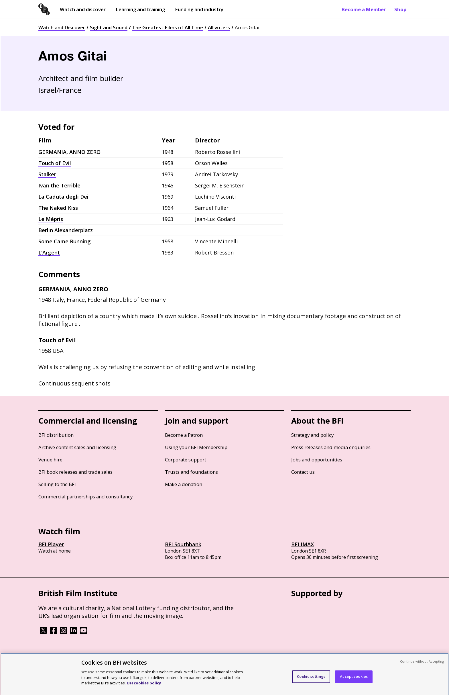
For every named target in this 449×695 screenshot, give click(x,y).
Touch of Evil (54, 163)
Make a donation (183, 484)
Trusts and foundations (191, 472)
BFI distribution (56, 435)
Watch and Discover (61, 27)
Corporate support (185, 459)
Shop (400, 9)
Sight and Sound (108, 27)
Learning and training (140, 9)
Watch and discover (83, 9)
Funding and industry (199, 9)
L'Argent (49, 252)
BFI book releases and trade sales (75, 472)
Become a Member (364, 9)
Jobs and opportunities (316, 459)
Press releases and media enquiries (331, 447)
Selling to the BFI (57, 484)
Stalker (47, 174)
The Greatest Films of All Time (167, 27)
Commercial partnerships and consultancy (85, 496)
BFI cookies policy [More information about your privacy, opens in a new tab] (144, 685)
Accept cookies (354, 679)
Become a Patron (184, 435)
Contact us (303, 472)
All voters (219, 27)
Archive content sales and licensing (77, 447)
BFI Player (51, 544)
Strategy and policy (312, 435)
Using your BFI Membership (196, 447)
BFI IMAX (302, 544)
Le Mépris (50, 219)
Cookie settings (311, 679)
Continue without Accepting (422, 664)
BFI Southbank (183, 544)
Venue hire (50, 459)
